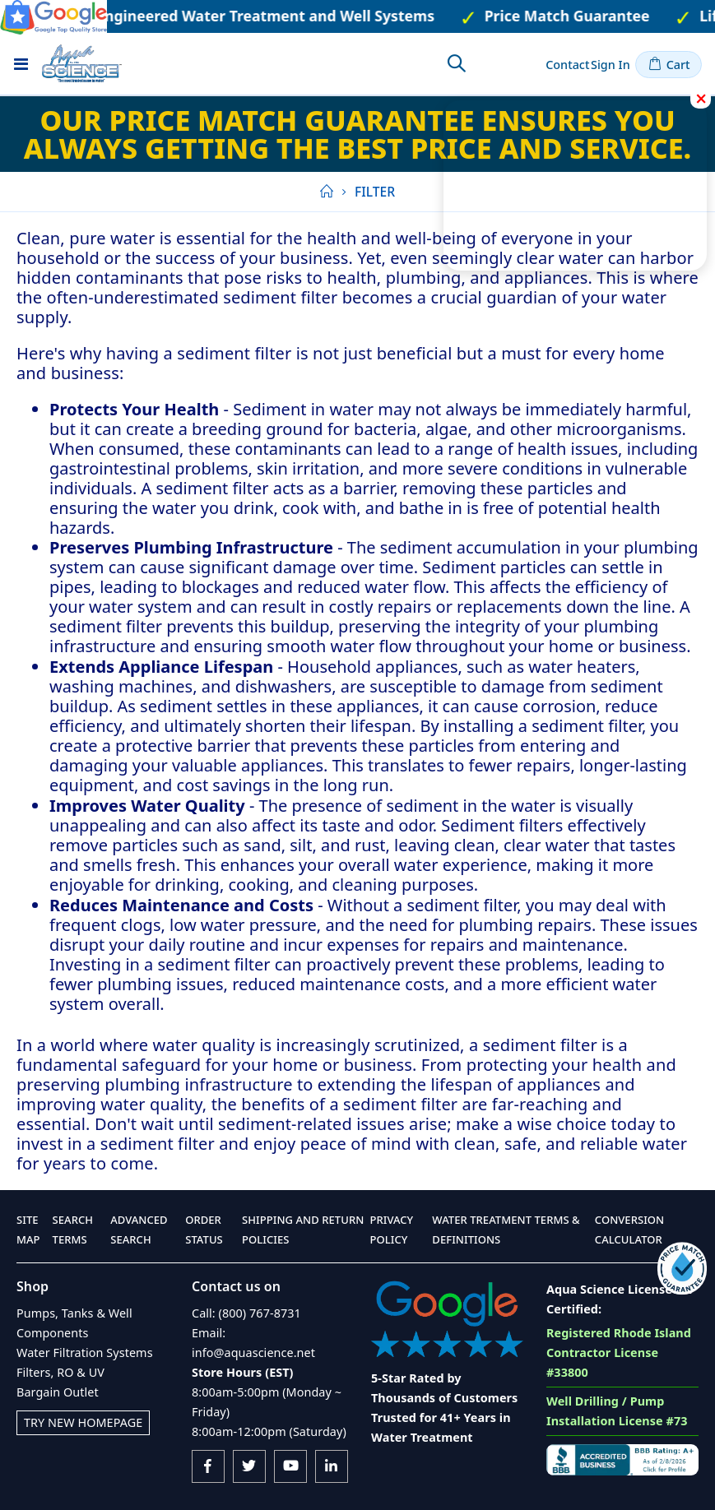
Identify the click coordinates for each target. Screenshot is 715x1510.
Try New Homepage (83, 1422)
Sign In (610, 64)
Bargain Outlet (57, 1392)
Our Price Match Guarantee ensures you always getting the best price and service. (357, 134)
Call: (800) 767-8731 (246, 1313)
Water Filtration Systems (84, 1352)
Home (326, 191)
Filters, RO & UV (60, 1372)
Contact (567, 64)
